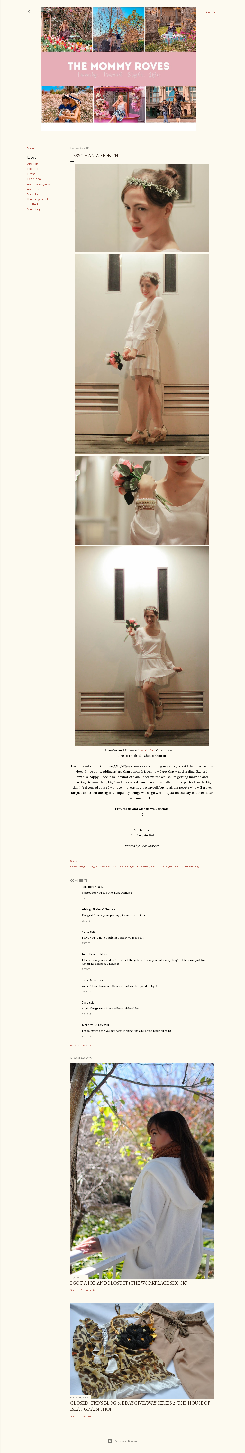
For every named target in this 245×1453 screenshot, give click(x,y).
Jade (85, 1002)
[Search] (212, 11)
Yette (85, 931)
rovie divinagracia (38, 184)
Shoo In (32, 194)
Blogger (32, 169)
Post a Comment (81, 1045)
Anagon (32, 164)
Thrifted (32, 204)
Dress (31, 174)
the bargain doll (37, 199)
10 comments (87, 1290)
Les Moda (34, 179)
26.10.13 (86, 969)
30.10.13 (86, 1014)
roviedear (33, 189)
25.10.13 (86, 898)
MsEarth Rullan (92, 1025)
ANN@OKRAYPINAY (96, 909)
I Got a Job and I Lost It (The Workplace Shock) (128, 1283)
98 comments (87, 1416)
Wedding (33, 209)
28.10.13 (86, 991)
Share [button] (31, 148)
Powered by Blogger (122, 1441)
